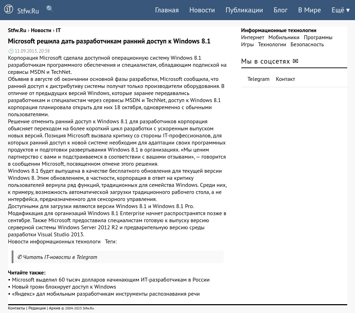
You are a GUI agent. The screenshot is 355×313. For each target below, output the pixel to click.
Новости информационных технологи (54, 241)
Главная (167, 9)
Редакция (37, 308)
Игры (247, 44)
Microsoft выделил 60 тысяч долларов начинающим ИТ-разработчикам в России (111, 279)
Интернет (252, 37)
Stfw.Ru (19, 10)
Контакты (16, 308)
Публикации (244, 9)
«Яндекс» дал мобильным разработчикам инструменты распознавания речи (106, 293)
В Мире (309, 9)
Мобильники (284, 37)
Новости (202, 9)
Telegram (259, 78)
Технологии (272, 44)
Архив (54, 308)
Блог (281, 9)
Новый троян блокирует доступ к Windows (64, 286)
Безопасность (307, 44)
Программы (318, 37)
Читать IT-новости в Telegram (60, 256)
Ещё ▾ (341, 9)
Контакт (285, 78)
